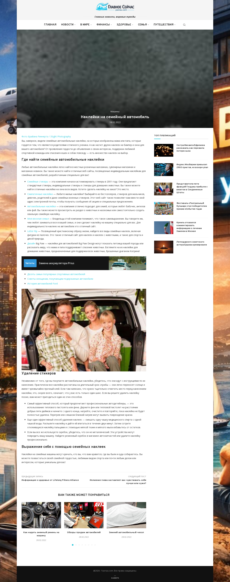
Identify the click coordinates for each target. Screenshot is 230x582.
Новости (67, 24)
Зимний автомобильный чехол (126, 532)
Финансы (103, 24)
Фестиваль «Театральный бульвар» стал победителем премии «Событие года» (191, 206)
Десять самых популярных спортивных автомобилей (56, 274)
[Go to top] (115, 577)
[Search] (184, 24)
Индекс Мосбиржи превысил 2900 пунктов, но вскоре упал (192, 166)
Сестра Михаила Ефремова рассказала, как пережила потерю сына (190, 148)
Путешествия (163, 24)
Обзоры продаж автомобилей (84, 532)
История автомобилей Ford (42, 283)
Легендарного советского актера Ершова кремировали (191, 243)
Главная (50, 24)
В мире (85, 24)
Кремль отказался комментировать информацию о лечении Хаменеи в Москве (189, 227)
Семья (142, 24)
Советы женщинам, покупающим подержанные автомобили (60, 278)
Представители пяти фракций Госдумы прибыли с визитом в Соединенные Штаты (191, 188)
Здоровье (124, 24)
